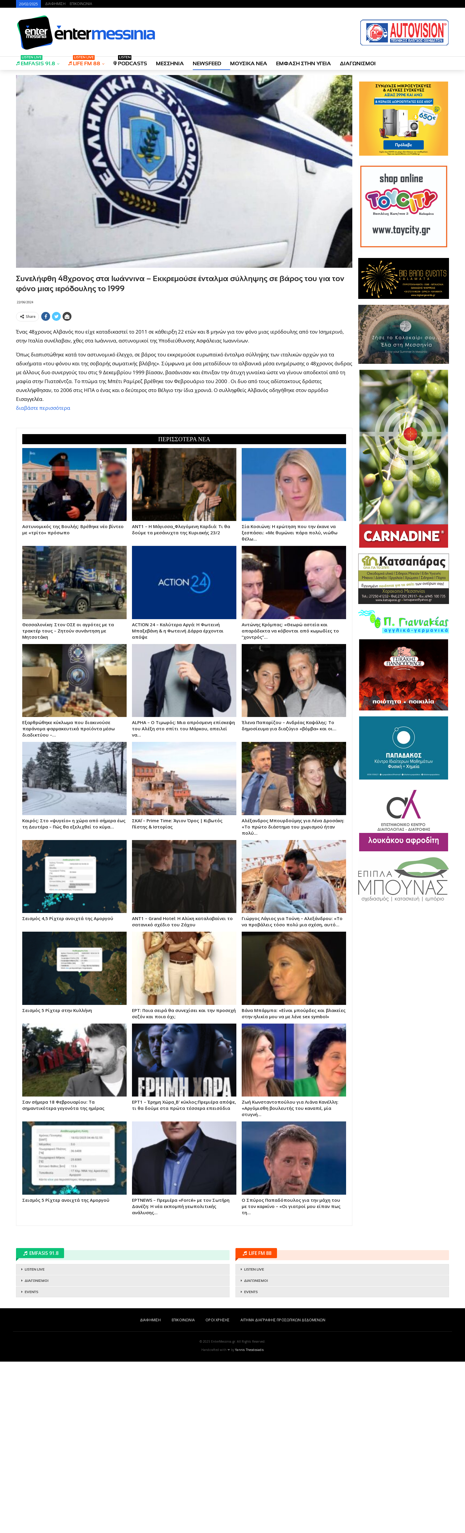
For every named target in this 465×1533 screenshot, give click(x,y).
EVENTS (31, 1292)
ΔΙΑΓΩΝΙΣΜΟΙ (358, 63)
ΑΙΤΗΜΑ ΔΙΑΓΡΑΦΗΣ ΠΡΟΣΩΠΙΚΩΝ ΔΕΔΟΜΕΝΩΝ (283, 1319)
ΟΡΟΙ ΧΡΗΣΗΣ (218, 1319)
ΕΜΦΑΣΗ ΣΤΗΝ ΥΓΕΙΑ (303, 63)
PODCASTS (130, 61)
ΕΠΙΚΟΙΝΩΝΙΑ (81, 3)
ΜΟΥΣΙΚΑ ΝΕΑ (248, 63)
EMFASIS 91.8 (35, 61)
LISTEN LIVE (34, 1269)
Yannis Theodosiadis (249, 1350)
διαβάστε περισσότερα (43, 407)
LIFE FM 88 (84, 61)
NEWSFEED (207, 63)
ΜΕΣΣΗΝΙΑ (170, 63)
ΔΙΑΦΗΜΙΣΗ (55, 3)
